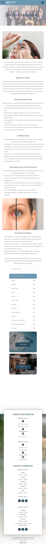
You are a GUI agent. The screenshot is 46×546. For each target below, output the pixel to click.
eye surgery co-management (18, 320)
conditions (13, 284)
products (13, 316)
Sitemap (32, 539)
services (13, 296)
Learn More (23, 344)
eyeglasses (13, 304)
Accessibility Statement (17, 539)
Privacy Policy (27, 539)
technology (14, 328)
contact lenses (15, 300)
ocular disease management (18, 324)
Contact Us (23, 366)
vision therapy (14, 288)
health (12, 292)
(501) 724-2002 (23, 455)
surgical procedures (16, 312)
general (13, 280)
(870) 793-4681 (23, 431)
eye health (13, 308)
